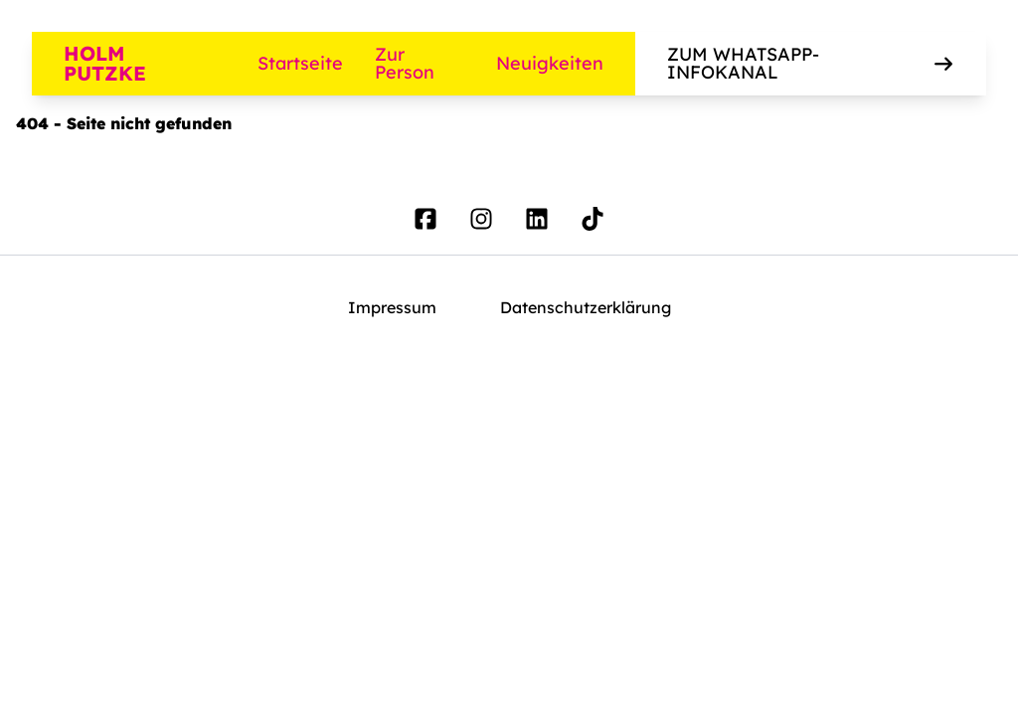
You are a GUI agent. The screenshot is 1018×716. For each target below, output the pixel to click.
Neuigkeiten (549, 63)
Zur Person (404, 64)
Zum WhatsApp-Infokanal (810, 63)
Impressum (392, 307)
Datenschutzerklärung (585, 307)
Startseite (300, 63)
